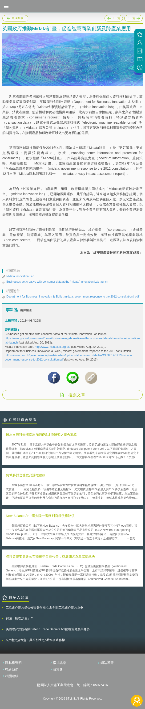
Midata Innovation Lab (20, 276)
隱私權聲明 (13, 663)
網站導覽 (107, 663)
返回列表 (17, 18)
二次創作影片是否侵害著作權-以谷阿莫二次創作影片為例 (44, 607)
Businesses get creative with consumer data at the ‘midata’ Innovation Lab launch (57, 281)
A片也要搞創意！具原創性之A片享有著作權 (35, 640)
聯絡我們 (11, 669)
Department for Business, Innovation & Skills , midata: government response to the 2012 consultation (73, 296)
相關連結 (11, 676)
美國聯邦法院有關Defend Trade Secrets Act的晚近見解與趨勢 (48, 629)
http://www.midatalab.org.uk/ (52, 346)
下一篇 (133, 17)
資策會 (58, 669)
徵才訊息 (59, 663)
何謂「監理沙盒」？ (19, 618)
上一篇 (114, 17)
